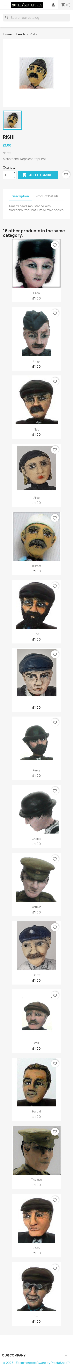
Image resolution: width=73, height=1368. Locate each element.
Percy (36, 770)
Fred (36, 1316)
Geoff (36, 975)
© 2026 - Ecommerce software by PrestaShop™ (36, 1363)
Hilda (36, 293)
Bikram (36, 566)
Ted (36, 634)
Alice (36, 497)
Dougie (36, 361)
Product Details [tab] (46, 196)
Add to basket (38, 175)
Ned (36, 429)
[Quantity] (7, 175)
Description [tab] (20, 196)
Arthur (36, 907)
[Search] (36, 17)
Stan (36, 1248)
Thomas (36, 1179)
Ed (36, 702)
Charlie (36, 839)
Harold (36, 1111)
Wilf (36, 1043)
